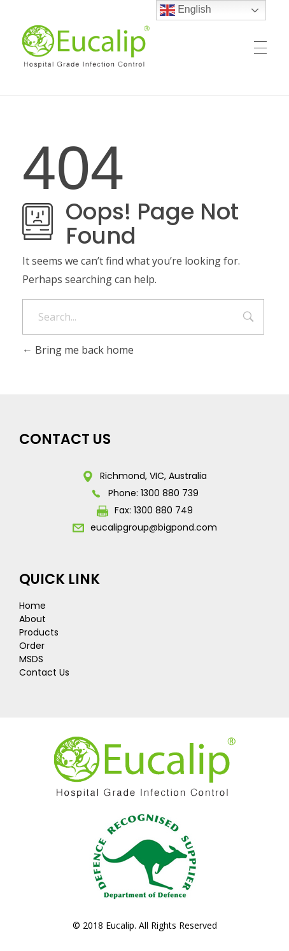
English (185, 10)
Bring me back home (78, 350)
